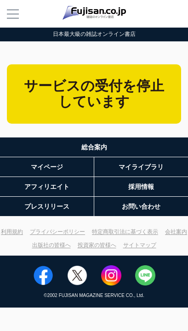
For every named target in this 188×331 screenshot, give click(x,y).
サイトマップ (139, 245)
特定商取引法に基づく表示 (125, 231)
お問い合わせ (141, 206)
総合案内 (94, 147)
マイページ (47, 167)
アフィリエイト (46, 186)
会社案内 (176, 231)
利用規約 (12, 231)
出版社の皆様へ (51, 245)
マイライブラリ (141, 167)
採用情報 (141, 186)
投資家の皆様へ (97, 245)
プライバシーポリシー (57, 231)
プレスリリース (46, 206)
